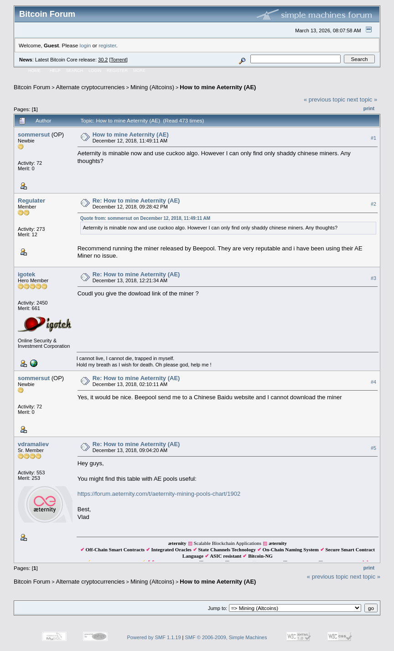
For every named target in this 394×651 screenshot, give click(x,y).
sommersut (34, 134)
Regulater (31, 200)
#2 (373, 204)
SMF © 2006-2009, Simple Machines (226, 637)
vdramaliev (33, 444)
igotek (26, 274)
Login (94, 70)
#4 (373, 382)
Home (34, 70)
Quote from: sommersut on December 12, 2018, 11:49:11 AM (145, 218)
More (139, 70)
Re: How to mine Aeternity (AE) (136, 200)
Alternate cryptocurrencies (90, 87)
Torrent (118, 59)
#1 (373, 138)
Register (117, 70)
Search (74, 70)
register (107, 45)
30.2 (103, 59)
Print (368, 108)
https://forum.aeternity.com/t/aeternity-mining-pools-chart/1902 (159, 493)
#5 (373, 448)
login (85, 45)
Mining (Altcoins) (152, 87)
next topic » (362, 99)
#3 (373, 278)
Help (55, 70)
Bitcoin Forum (32, 87)
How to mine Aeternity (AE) (218, 87)
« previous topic (324, 99)
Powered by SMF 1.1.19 (154, 637)
